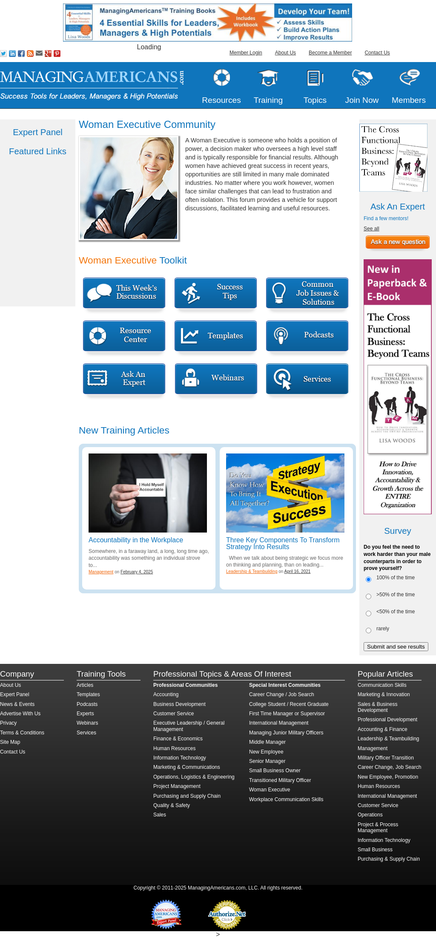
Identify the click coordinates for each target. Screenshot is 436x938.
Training (268, 100)
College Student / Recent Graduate (289, 704)
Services (86, 733)
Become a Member (330, 53)
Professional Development (387, 720)
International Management (278, 723)
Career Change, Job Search (389, 767)
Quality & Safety (171, 805)
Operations (370, 815)
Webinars (87, 723)
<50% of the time (395, 612)
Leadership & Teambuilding (251, 571)
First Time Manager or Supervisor (287, 714)
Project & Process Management (378, 827)
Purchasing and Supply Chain (187, 796)
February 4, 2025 (136, 572)
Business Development (179, 704)
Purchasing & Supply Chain (389, 859)
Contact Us (377, 53)
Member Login (245, 53)
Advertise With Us (20, 714)
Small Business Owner (275, 771)
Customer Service (173, 714)
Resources (221, 100)
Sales (159, 815)
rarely (382, 629)
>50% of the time (395, 595)
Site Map (10, 742)
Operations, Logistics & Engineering (194, 777)
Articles (85, 685)
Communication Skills (382, 685)
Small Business (375, 850)
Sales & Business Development (377, 707)
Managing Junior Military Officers (286, 733)
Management (101, 572)
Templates (88, 694)
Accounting (165, 694)
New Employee (266, 752)
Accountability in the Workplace (136, 540)
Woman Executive (269, 790)
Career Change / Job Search (281, 694)
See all (371, 229)
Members (409, 100)
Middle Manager (267, 742)
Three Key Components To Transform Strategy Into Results (283, 543)
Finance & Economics (178, 739)
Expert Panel (14, 694)
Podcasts (87, 704)
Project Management (177, 786)
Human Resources (174, 748)
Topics (315, 100)
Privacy (8, 723)
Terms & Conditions (22, 733)
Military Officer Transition (386, 758)
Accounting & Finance (382, 729)
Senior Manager (267, 761)
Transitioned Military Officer (280, 780)
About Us (285, 53)
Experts (85, 714)
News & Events (17, 704)
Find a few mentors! (386, 218)
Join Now (362, 100)
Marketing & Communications (186, 767)
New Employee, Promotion (388, 777)
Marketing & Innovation (384, 694)
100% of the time (395, 578)
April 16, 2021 (297, 571)
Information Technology (179, 758)
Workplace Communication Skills (286, 799)
